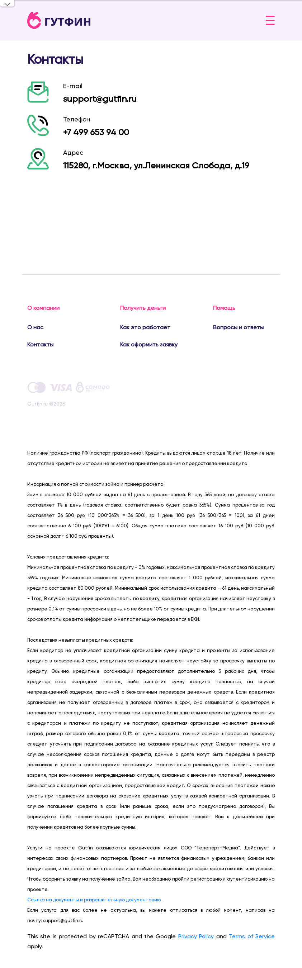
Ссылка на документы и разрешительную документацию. (94, 899)
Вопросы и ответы (238, 327)
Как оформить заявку (149, 344)
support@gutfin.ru (100, 99)
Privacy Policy (196, 936)
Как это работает (145, 327)
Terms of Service (252, 936)
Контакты (40, 344)
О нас (35, 327)
